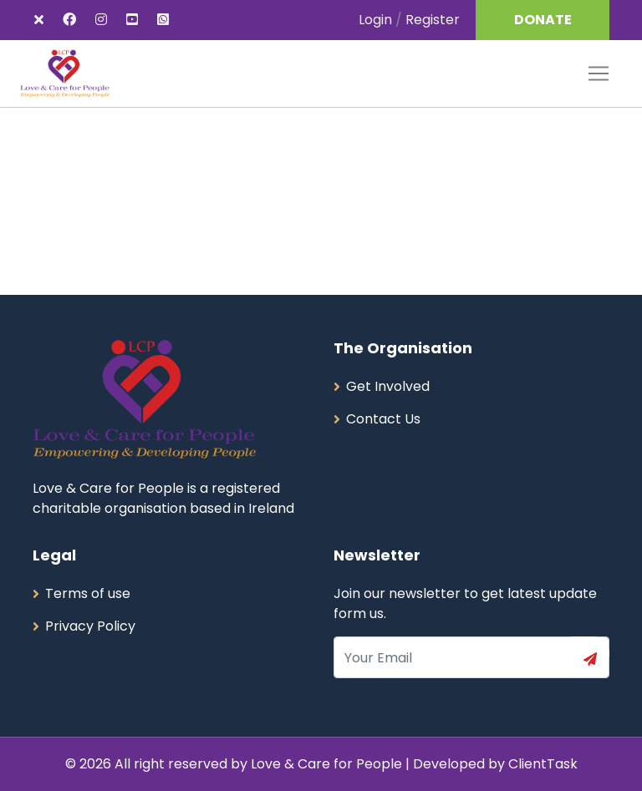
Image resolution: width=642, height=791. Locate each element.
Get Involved (388, 386)
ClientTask (543, 763)
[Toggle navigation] (598, 73)
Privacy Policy (90, 626)
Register (432, 19)
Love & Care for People (328, 763)
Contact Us (383, 418)
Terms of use (87, 593)
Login (375, 19)
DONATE (543, 19)
